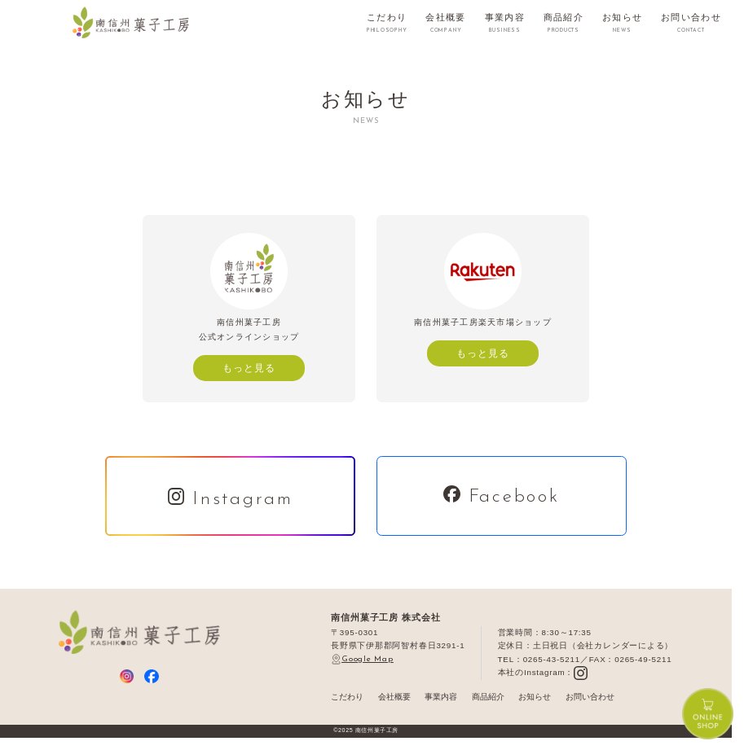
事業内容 (441, 696)
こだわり (347, 696)
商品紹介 (488, 696)
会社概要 (394, 696)
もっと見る (248, 367)
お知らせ (534, 696)
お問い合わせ (590, 696)
